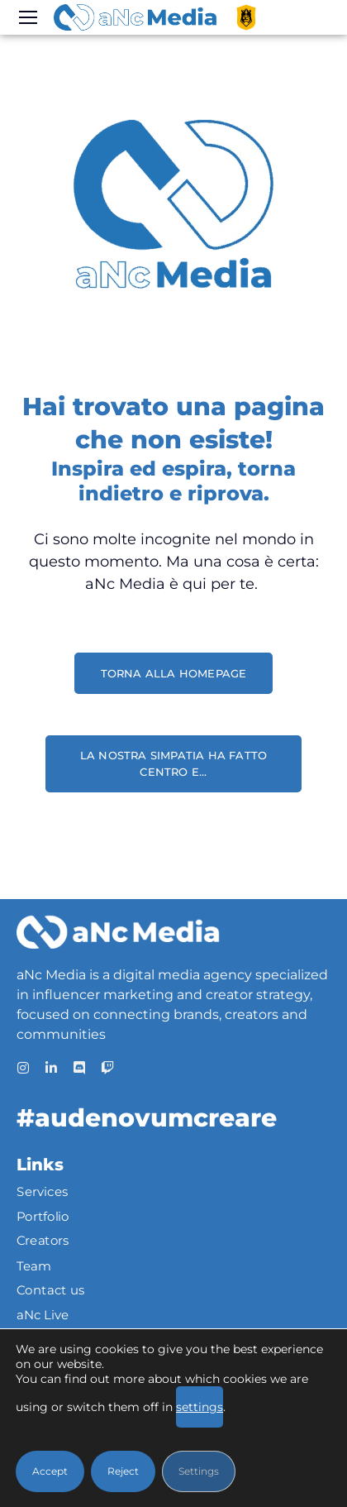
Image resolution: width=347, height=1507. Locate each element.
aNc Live (43, 1314)
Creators (43, 1240)
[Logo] (135, 17)
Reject (123, 1471)
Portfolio (43, 1216)
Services (43, 1191)
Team (34, 1265)
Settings (198, 1471)
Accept (50, 1471)
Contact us (51, 1289)
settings (199, 1406)
